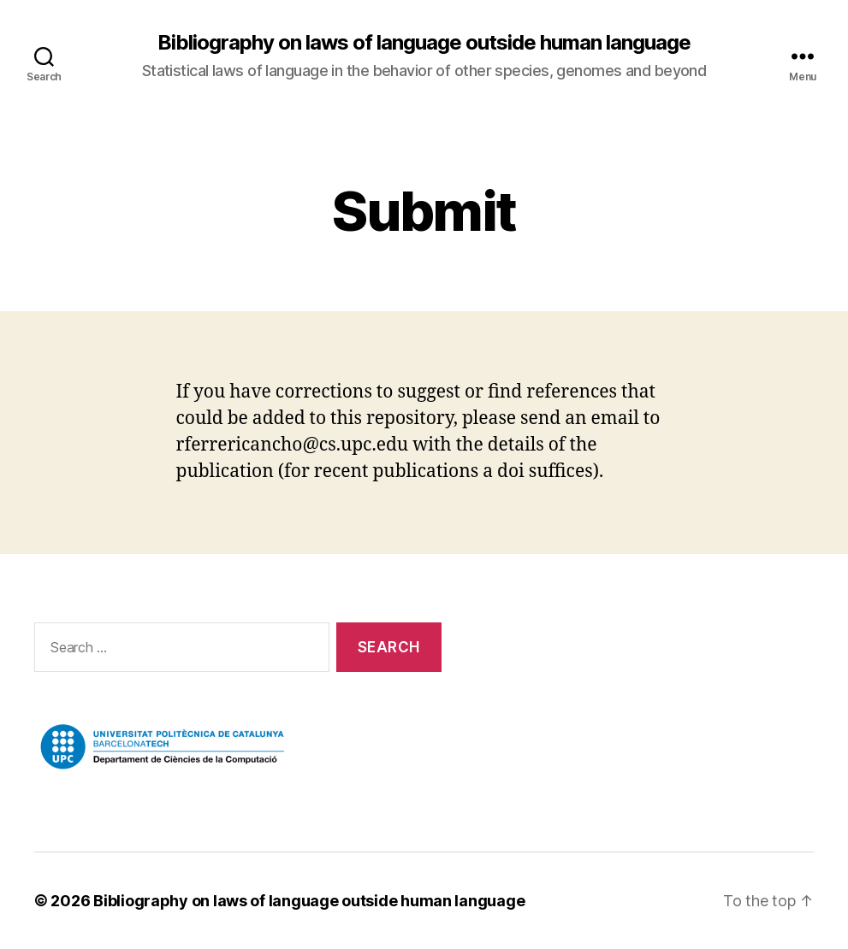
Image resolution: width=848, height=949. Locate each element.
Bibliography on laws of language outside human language (424, 42)
